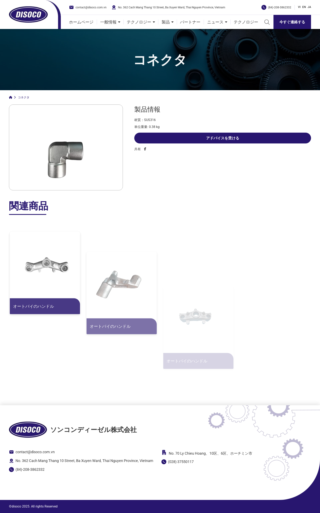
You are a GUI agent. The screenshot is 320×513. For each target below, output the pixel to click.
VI (299, 7)
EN (304, 7)
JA (309, 7)
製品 (166, 22)
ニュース (215, 22)
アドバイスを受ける (222, 138)
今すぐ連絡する (292, 22)
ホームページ (81, 22)
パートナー (190, 22)
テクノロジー (139, 22)
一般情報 (108, 22)
